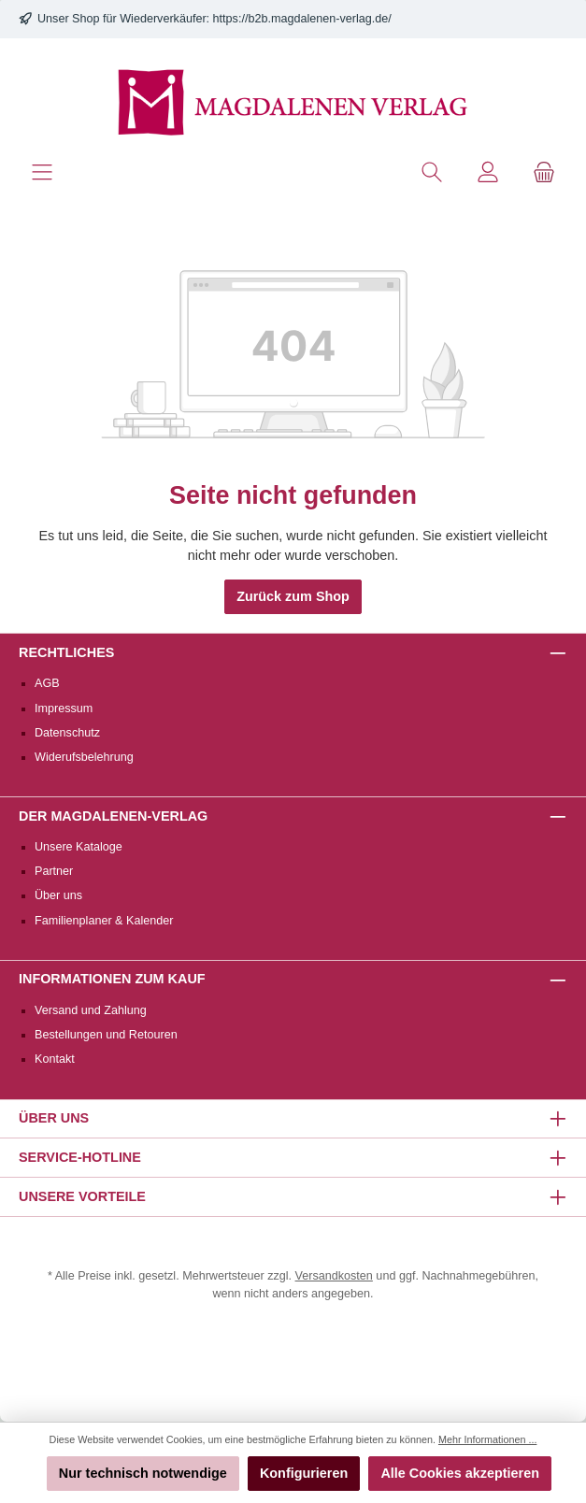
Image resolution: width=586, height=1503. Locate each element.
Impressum (64, 708)
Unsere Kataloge (78, 846)
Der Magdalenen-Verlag (113, 816)
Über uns (58, 895)
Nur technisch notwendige (143, 1473)
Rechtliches (66, 652)
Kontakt (55, 1059)
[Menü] (42, 172)
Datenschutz (67, 732)
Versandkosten (334, 1275)
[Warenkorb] (544, 172)
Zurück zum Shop (293, 596)
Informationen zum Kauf (112, 978)
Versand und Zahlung (91, 1010)
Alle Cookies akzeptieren (459, 1473)
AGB (47, 683)
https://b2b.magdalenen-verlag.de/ (302, 18)
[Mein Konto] (488, 172)
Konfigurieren (304, 1473)
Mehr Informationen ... (487, 1439)
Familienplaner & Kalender (104, 920)
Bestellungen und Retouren (106, 1034)
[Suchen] (431, 172)
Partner (54, 871)
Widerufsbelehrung (84, 757)
